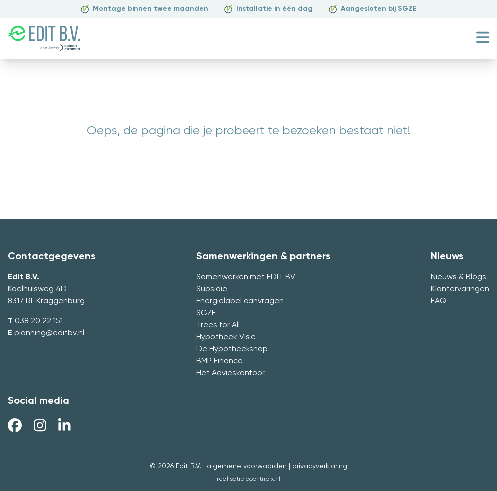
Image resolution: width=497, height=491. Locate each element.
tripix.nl (270, 479)
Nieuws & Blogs (458, 277)
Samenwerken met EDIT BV (245, 277)
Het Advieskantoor (230, 373)
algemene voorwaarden (247, 466)
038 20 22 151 (39, 321)
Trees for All (218, 325)
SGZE (206, 313)
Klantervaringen (460, 289)
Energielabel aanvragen (240, 301)
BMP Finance (219, 361)
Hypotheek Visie (226, 337)
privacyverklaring (319, 466)
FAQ (438, 301)
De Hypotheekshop (232, 349)
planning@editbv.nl (49, 333)
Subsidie (211, 289)
